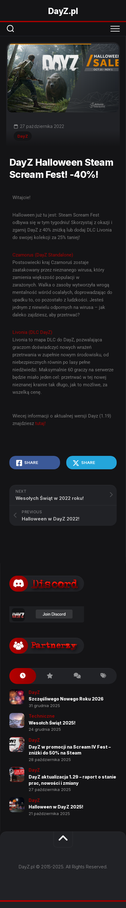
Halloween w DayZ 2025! (56, 806)
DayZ (22, 136)
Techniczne (42, 716)
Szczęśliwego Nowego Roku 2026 (66, 698)
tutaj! (40, 423)
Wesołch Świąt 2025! (52, 722)
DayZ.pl (63, 11)
